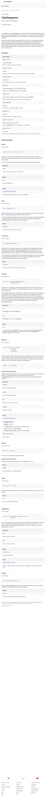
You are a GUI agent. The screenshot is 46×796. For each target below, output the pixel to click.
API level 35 (7, 445)
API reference (5, 6)
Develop (11, 10)
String (8, 128)
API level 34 (7, 276)
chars (4, 71)
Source (2, 790)
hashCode (36, 40)
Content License (35, 602)
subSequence (6, 122)
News (2, 792)
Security (3, 788)
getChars (5, 97)
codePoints (5, 80)
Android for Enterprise (5, 786)
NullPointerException (8, 433)
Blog (2, 794)
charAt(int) (20, 374)
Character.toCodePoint (22, 249)
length (4, 114)
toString (5, 131)
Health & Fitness (19, 788)
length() (8, 471)
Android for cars (34, 790)
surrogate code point (11, 214)
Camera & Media (19, 790)
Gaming (18, 784)
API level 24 (7, 203)
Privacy (17, 792)
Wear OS (33, 786)
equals (29, 40)
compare (5, 88)
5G (17, 794)
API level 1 (7, 14)
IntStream (9, 68)
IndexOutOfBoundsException (9, 191)
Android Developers (5, 10)
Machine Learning (19, 786)
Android (3, 784)
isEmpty (4, 105)
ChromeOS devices (35, 788)
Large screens (34, 784)
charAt (4, 62)
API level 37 (7, 342)
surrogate (23, 162)
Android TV (33, 792)
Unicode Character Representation (36, 36)
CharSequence (10, 88)
